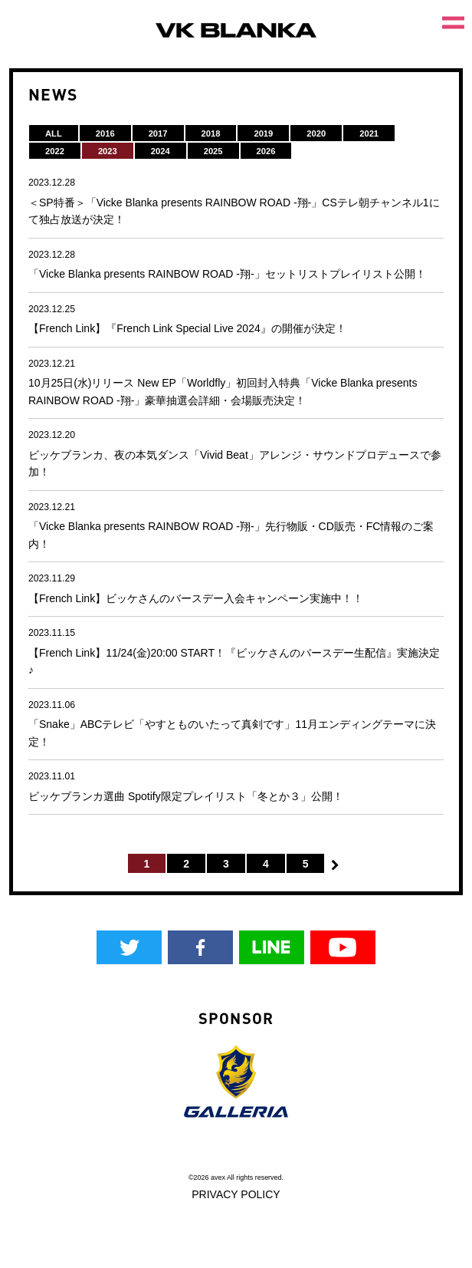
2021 (369, 133)
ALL (53, 133)
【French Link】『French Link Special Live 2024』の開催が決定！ (187, 328)
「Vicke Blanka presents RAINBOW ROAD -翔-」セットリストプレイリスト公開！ (227, 274)
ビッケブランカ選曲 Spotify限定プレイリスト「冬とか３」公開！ (185, 796)
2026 (266, 151)
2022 (54, 151)
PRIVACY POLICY (236, 1194)
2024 (160, 151)
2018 (211, 133)
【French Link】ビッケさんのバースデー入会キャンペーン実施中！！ (195, 598)
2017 (158, 133)
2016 (105, 133)
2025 (213, 151)
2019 (263, 133)
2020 (316, 133)
